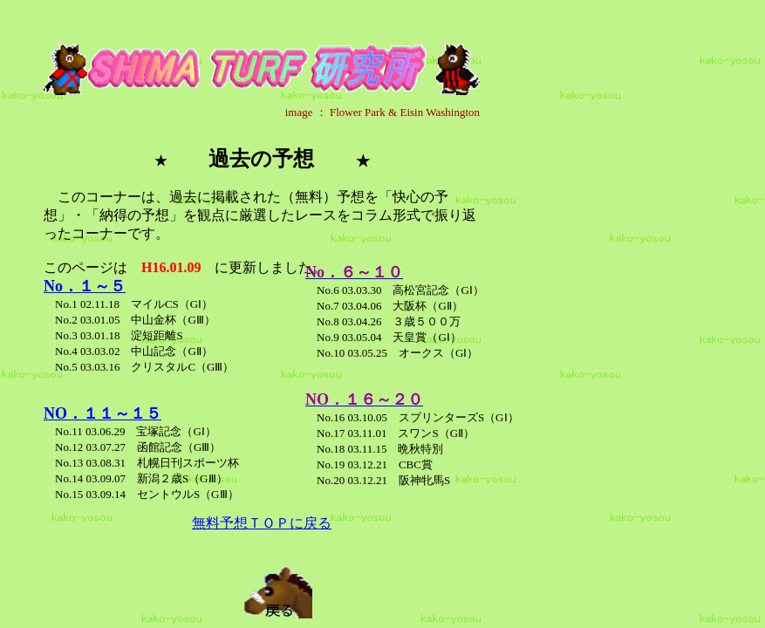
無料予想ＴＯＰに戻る (261, 522)
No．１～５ (85, 286)
